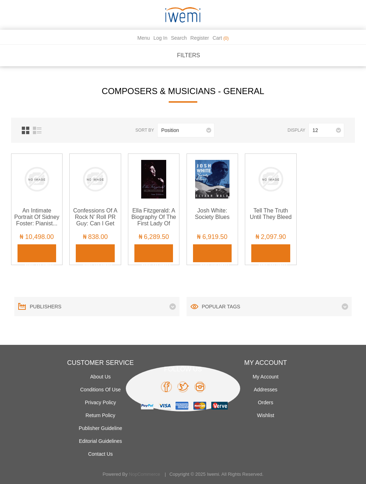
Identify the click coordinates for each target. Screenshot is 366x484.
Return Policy (100, 415)
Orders (265, 402)
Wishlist (265, 415)
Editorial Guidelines (100, 441)
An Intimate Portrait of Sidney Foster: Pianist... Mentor (36, 220)
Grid (25, 130)
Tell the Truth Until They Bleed (271, 213)
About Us (100, 377)
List (37, 130)
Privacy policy (100, 402)
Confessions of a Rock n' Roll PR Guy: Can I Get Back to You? (95, 220)
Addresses (265, 389)
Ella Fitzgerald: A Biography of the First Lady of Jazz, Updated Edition (154, 223)
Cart (221, 38)
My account (265, 377)
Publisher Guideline (100, 428)
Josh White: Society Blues (212, 213)
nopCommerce (144, 474)
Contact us (100, 454)
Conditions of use (100, 389)
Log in (160, 38)
